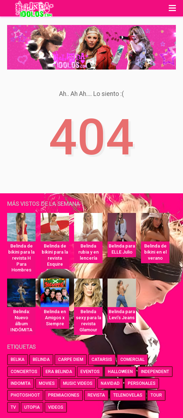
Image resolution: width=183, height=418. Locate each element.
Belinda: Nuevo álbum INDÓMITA (21, 320)
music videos (78, 383)
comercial (132, 359)
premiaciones (63, 395)
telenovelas (127, 395)
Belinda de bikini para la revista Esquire (55, 255)
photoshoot (25, 395)
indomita (21, 383)
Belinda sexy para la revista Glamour (88, 320)
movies (47, 383)
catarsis (102, 359)
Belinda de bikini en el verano (155, 252)
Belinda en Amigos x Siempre (55, 317)
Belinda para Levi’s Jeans (122, 314)
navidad (110, 383)
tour (156, 395)
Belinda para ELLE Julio (122, 249)
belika (18, 359)
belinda (41, 359)
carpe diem (70, 359)
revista (96, 395)
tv (13, 407)
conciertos (24, 371)
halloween (120, 371)
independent (155, 371)
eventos (90, 371)
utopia (32, 407)
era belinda (59, 371)
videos (55, 407)
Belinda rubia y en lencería (88, 252)
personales (142, 383)
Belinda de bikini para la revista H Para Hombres (21, 258)
